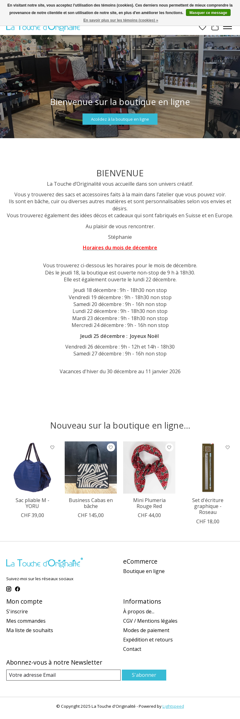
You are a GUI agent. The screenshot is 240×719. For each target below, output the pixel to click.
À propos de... (138, 611)
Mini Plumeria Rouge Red (149, 503)
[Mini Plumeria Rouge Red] (149, 467)
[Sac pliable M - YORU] (32, 467)
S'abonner (144, 674)
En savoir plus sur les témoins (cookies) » (120, 20)
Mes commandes (26, 620)
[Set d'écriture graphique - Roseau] (208, 467)
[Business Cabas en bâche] (91, 467)
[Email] (63, 675)
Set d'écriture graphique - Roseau (207, 506)
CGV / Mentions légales (150, 620)
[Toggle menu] (227, 26)
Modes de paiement (146, 630)
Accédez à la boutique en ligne (120, 119)
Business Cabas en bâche (91, 503)
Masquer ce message (208, 13)
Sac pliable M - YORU (32, 503)
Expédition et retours (148, 639)
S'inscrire (17, 611)
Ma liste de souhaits (29, 630)
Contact (132, 649)
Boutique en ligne (144, 571)
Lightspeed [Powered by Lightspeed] (173, 706)
